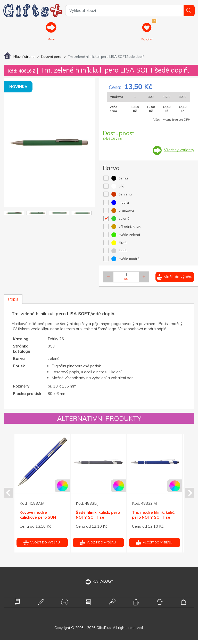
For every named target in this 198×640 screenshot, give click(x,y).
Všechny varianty (179, 149)
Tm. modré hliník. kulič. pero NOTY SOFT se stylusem (153, 517)
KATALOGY (99, 581)
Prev (8, 493)
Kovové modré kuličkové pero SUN (38, 515)
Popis (13, 299)
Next (189, 493)
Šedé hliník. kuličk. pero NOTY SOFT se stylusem (98, 517)
